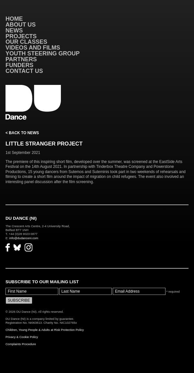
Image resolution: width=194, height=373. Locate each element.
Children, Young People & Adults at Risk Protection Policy (45, 330)
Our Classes (26, 42)
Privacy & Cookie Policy (22, 337)
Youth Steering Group (43, 53)
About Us (21, 24)
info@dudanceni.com (23, 238)
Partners (21, 59)
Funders (19, 65)
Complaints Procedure (21, 344)
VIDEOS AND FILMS (33, 47)
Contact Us (24, 71)
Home (14, 19)
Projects (21, 36)
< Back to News (22, 133)
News (14, 30)
